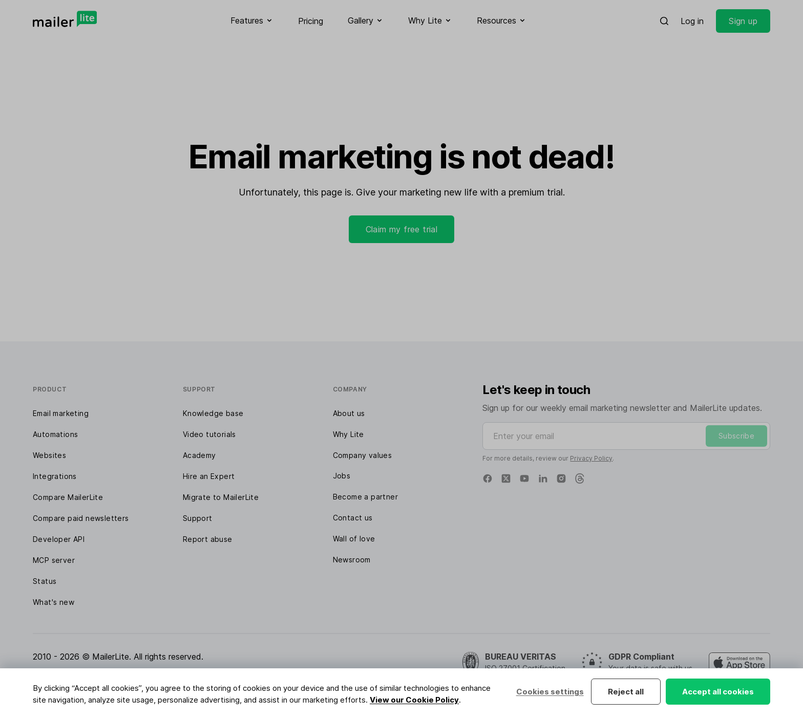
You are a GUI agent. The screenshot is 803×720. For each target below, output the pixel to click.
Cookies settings (549, 691)
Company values (362, 455)
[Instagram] (561, 478)
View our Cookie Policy (414, 700)
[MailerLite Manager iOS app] (739, 662)
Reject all (626, 691)
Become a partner (365, 496)
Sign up (743, 21)
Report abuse (208, 539)
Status (44, 581)
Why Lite (348, 434)
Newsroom (352, 559)
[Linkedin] (543, 478)
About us (349, 413)
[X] (506, 478)
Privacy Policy (591, 458)
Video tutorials (209, 434)
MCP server (54, 560)
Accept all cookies (718, 691)
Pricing (310, 21)
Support (198, 518)
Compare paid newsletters (81, 518)
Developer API (58, 539)
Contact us (353, 517)
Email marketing (61, 413)
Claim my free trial (402, 229)
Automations (55, 434)
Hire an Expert (209, 476)
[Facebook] (487, 478)
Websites (49, 455)
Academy (199, 455)
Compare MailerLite (68, 497)
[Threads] (580, 478)
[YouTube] (524, 478)
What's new (53, 602)
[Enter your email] (626, 436)
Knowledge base (213, 413)
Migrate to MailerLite (221, 497)
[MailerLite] (65, 19)
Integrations (55, 476)
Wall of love (354, 538)
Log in (692, 21)
